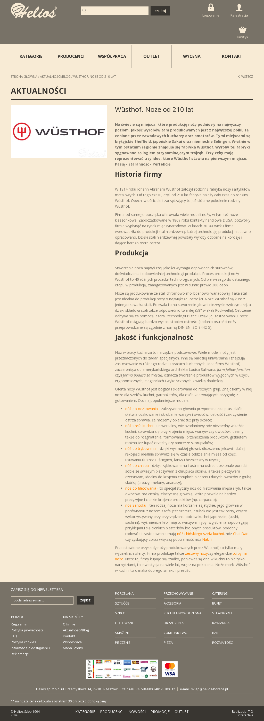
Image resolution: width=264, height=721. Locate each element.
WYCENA (192, 56)
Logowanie (210, 10)
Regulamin (19, 624)
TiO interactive (245, 713)
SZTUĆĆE (122, 603)
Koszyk (242, 32)
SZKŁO (120, 613)
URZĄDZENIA (174, 623)
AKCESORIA (172, 603)
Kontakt (69, 636)
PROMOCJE (160, 711)
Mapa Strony (73, 648)
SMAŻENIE (122, 632)
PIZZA (168, 642)
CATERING (220, 593)
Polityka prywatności (27, 630)
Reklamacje (20, 654)
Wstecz (245, 76)
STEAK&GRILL (222, 613)
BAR (215, 632)
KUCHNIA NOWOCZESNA (182, 613)
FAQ (14, 636)
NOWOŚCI (137, 711)
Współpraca (72, 642)
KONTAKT (232, 56)
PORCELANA (124, 593)
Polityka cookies (23, 642)
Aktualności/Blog (55, 76)
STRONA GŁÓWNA (24, 76)
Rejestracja (239, 11)
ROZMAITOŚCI (223, 642)
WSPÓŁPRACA (112, 56)
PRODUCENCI (71, 56)
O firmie (69, 624)
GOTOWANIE (125, 623)
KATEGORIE (85, 711)
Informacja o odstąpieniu (30, 648)
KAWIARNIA (220, 623)
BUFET (217, 603)
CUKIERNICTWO (175, 632)
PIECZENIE (122, 642)
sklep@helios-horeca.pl (209, 689)
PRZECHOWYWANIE (179, 593)
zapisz (85, 600)
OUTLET (151, 56)
